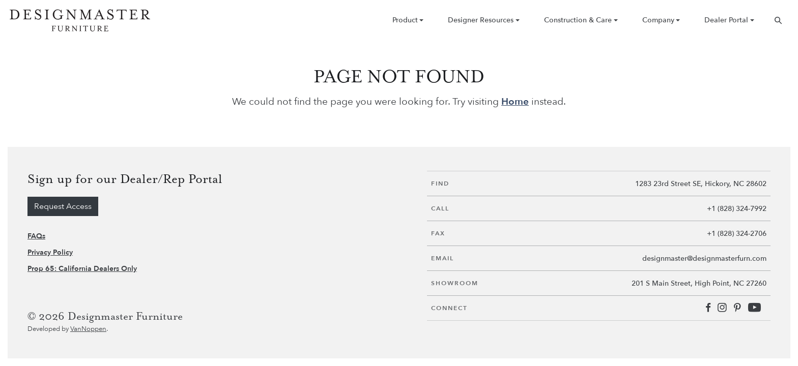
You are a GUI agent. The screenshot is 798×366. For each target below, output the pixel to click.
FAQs (36, 236)
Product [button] (405, 20)
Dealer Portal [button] (726, 20)
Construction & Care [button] (578, 20)
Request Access (63, 206)
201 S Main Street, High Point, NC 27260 (699, 283)
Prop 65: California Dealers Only (82, 268)
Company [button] (658, 20)
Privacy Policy (50, 252)
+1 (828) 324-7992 (736, 209)
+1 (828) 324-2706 (736, 233)
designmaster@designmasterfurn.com (704, 258)
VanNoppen (88, 328)
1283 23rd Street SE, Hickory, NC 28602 (700, 184)
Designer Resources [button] (481, 20)
